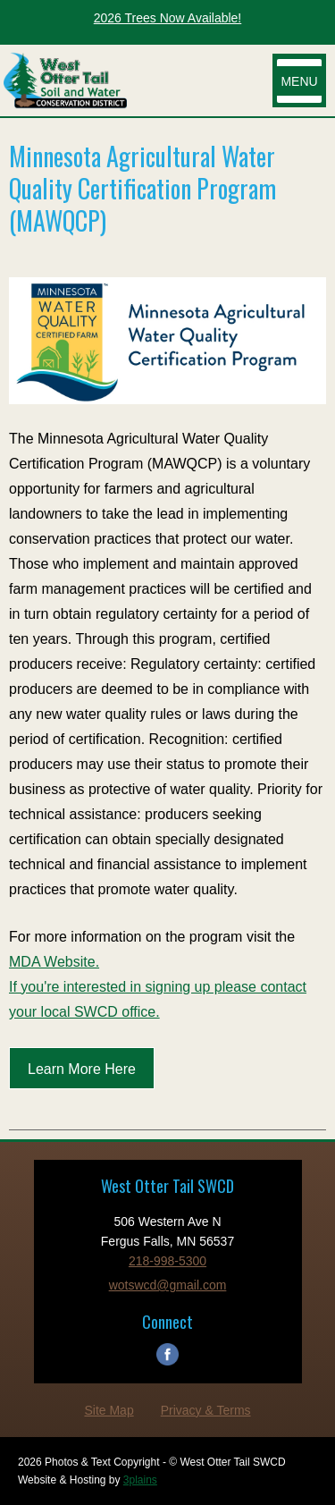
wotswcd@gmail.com (168, 1285)
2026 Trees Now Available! (168, 18)
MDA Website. (54, 961)
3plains (140, 1480)
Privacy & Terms (206, 1410)
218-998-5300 (167, 1261)
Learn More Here (82, 1069)
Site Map (108, 1410)
